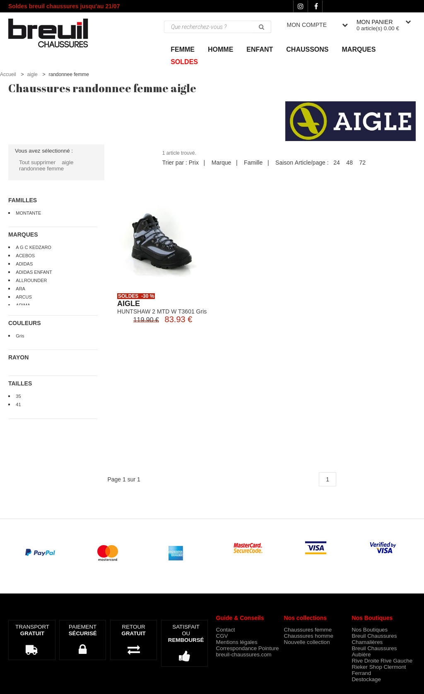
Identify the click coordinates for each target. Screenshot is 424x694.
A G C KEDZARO (33, 247)
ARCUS (24, 296)
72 (362, 162)
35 (18, 396)
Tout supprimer (37, 162)
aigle (32, 74)
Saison (284, 162)
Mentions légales (237, 642)
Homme (220, 49)
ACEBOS (25, 255)
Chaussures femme (308, 630)
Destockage (366, 679)
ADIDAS (24, 263)
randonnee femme (41, 168)
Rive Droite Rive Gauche (382, 661)
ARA (20, 288)
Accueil (8, 74)
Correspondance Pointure (247, 648)
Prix (194, 162)
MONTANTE (28, 213)
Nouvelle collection (307, 642)
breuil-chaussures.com (244, 654)
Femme (183, 49)
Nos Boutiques (370, 630)
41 (18, 404)
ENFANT (259, 49)
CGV (222, 636)
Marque (221, 162)
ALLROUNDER (31, 280)
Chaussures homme (308, 636)
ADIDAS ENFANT (34, 272)
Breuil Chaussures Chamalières (374, 639)
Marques (359, 49)
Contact (225, 630)
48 (349, 162)
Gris (20, 335)
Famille (253, 162)
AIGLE (128, 303)
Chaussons (307, 49)
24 (336, 162)
